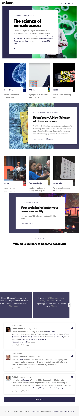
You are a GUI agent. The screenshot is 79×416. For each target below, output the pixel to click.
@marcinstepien (28, 329)
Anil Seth (15, 377)
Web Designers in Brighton (61, 411)
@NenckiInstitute (26, 339)
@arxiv (21, 360)
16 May (36, 329)
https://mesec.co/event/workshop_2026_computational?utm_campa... (39, 388)
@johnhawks (25, 337)
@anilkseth (35, 337)
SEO (72, 411)
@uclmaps (16, 337)
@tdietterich (31, 356)
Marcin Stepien (17, 329)
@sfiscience (53, 334)
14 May (38, 356)
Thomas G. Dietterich (19, 357)
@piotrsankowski (40, 339)
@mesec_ (26, 380)
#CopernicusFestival (19, 342)
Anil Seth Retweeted (17, 325)
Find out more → (69, 224)
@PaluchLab (58, 337)
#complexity (50, 332)
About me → (18, 49)
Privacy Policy (35, 411)
